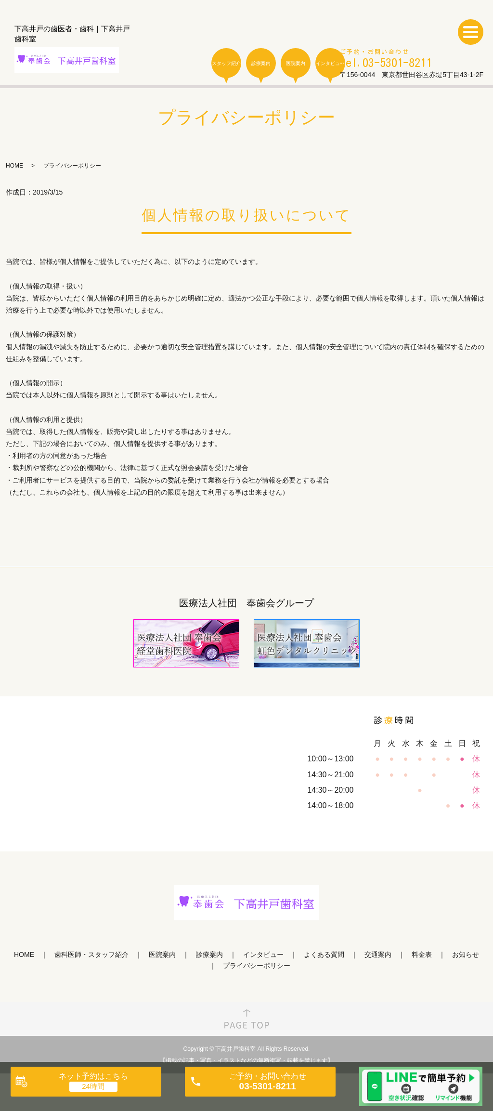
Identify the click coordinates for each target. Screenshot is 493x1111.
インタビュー (330, 63)
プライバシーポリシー (256, 965)
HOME (14, 165)
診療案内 (261, 63)
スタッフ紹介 (226, 63)
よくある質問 (324, 954)
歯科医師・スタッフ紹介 (91, 954)
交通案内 (377, 954)
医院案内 (295, 63)
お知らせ (465, 954)
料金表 (422, 954)
